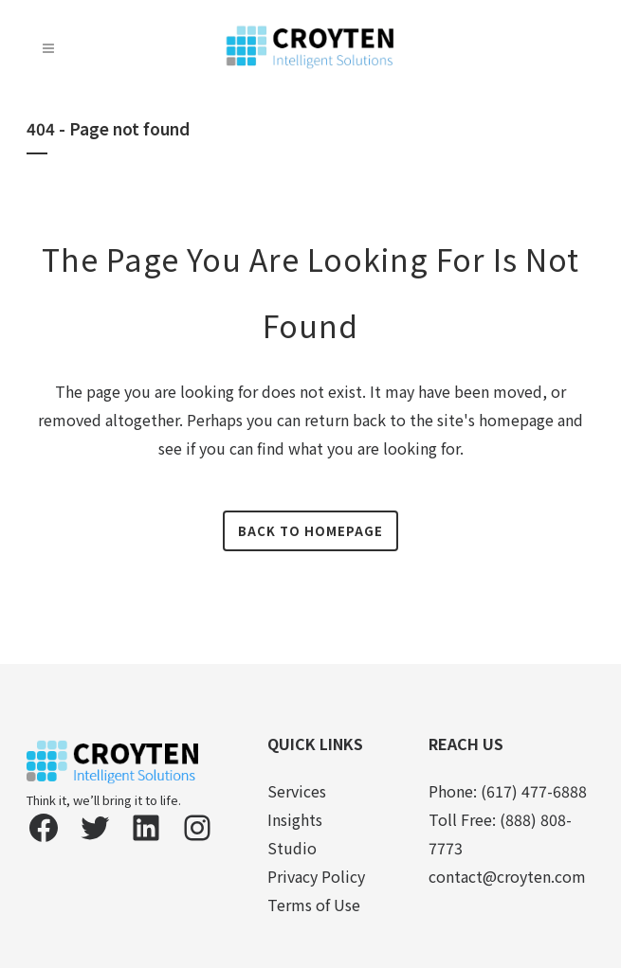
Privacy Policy (316, 876)
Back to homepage (310, 531)
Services (296, 791)
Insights (294, 819)
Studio (292, 847)
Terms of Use (313, 904)
